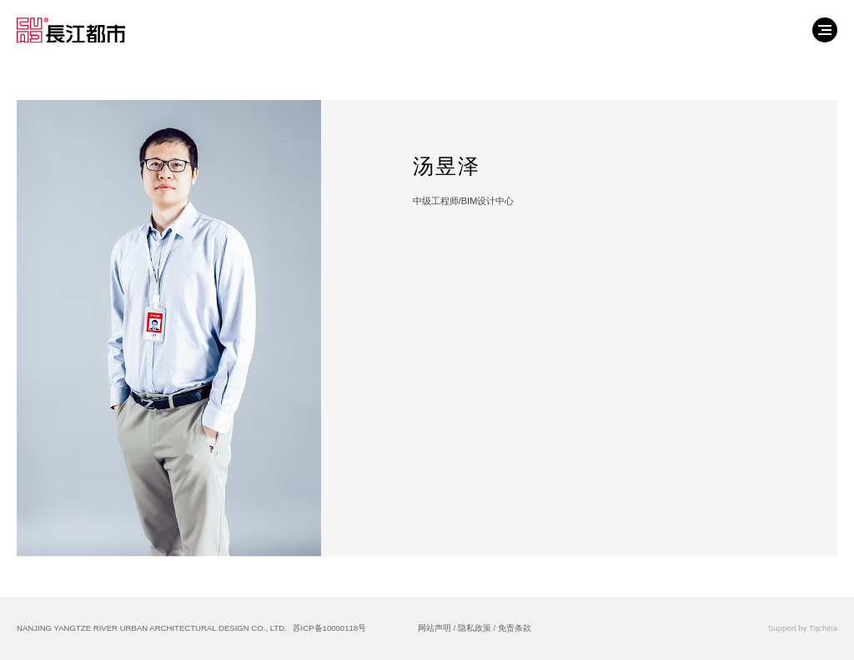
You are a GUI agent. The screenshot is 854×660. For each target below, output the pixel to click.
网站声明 (434, 627)
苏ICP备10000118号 (330, 627)
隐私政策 (474, 627)
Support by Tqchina (802, 627)
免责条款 (514, 627)
